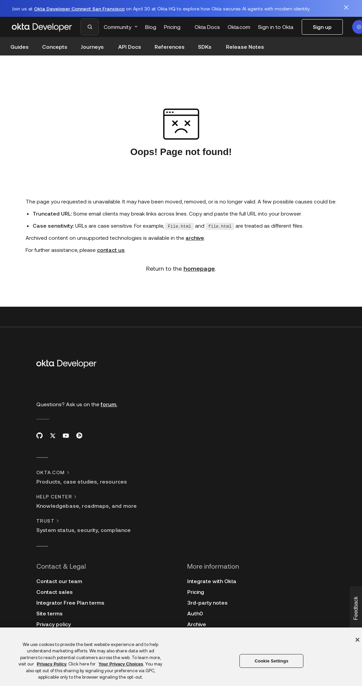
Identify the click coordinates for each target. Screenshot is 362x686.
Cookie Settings (271, 660)
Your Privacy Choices (120, 663)
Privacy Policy (51, 663)
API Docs (129, 46)
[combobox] (91, 27)
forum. (109, 389)
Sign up (322, 27)
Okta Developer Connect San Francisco (79, 8)
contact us (111, 235)
